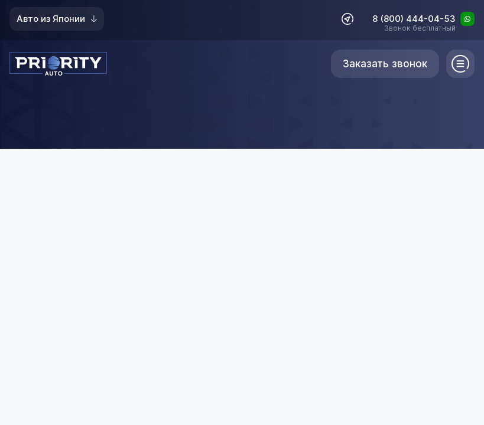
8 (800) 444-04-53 (414, 19)
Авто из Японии (57, 18)
